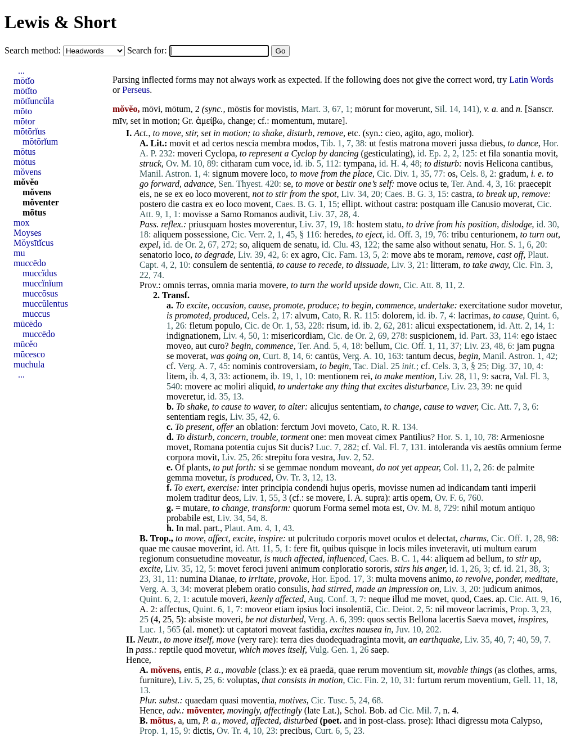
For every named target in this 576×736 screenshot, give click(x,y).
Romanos (260, 214)
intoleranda (448, 447)
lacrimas (473, 315)
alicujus (324, 406)
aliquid (261, 386)
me (164, 548)
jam (523, 346)
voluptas (242, 680)
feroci (252, 568)
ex (178, 194)
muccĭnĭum (42, 283)
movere (254, 173)
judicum (497, 589)
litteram (444, 265)
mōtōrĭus (30, 131)
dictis (203, 730)
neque (379, 599)
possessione (205, 234)
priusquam (207, 224)
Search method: (33, 50)
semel (359, 508)
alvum (306, 315)
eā (304, 670)
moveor (258, 609)
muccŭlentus (45, 303)
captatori (252, 629)
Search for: (148, 50)
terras (197, 285)
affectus (174, 609)
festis (388, 143)
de (288, 244)
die (173, 204)
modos (304, 143)
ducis (299, 447)
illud (400, 599)
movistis (281, 109)
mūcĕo (26, 344)
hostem (369, 224)
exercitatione (483, 305)
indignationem (192, 335)
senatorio (156, 254)
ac (218, 386)
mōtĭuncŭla (34, 101)
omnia (223, 285)
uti (477, 548)
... (21, 70)
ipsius (307, 609)
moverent (231, 194)
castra (461, 194)
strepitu (279, 457)
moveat (359, 437)
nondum (324, 467)
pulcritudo (316, 538)
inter (250, 487)
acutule (205, 599)
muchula (29, 364)
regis (216, 416)
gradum (512, 173)
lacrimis (491, 609)
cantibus (536, 163)
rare (266, 639)
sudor (518, 305)
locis (396, 548)
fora (302, 457)
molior (456, 133)
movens (413, 579)
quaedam (201, 700)
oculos (405, 538)
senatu (305, 244)
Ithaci (445, 720)
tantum (418, 356)
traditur (207, 497)
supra (375, 497)
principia (276, 487)
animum (305, 568)
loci (327, 609)
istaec (546, 335)
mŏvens (28, 172)
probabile (183, 518)
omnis (174, 285)
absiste (200, 619)
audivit (292, 214)
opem (421, 497)
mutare (329, 120)
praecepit (534, 184)
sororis (378, 568)
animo (440, 579)
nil (439, 609)
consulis (292, 589)
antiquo (521, 508)
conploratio (342, 568)
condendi (311, 487)
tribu (459, 234)
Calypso (525, 720)
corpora (180, 457)
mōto (23, 111)
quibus (334, 548)
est (397, 508)
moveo (178, 346)
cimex (386, 437)
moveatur (243, 558)
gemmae (292, 467)
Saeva (478, 619)
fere (301, 548)
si (262, 467)
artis (400, 497)
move (171, 133)
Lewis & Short (60, 22)
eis (145, 194)
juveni (277, 568)
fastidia (312, 629)
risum (336, 325)
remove (330, 133)
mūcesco (29, 354)
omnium (523, 447)
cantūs (326, 356)
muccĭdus (39, 273)
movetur (545, 305)
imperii (523, 487)
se (287, 184)
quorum (307, 508)
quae (148, 548)
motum (493, 508)
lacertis (452, 619)
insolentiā (353, 609)
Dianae (222, 579)
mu (19, 253)
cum (262, 163)
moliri (235, 386)
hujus (340, 487)
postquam (437, 204)
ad (205, 143)
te (443, 184)
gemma (179, 477)
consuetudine (199, 558)
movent (257, 204)
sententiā (256, 265)
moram (449, 254)
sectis (396, 619)
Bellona (423, 619)
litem (175, 376)
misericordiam (297, 335)
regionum (157, 558)
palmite (520, 467)
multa (386, 579)
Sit (283, 447)
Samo (230, 214)
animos (528, 589)
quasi (229, 700)
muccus (36, 313)
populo (227, 325)
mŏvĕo (26, 182)
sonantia (517, 153)
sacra (500, 376)
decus (443, 356)
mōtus (24, 151)
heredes (338, 234)
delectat (442, 538)
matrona (414, 143)
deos (231, 497)
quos (375, 619)
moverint (214, 548)
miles (417, 548)
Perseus (136, 90)
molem (178, 497)
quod (460, 599)
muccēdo (30, 263)
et (196, 143)
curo (216, 346)
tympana (359, 163)
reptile (170, 649)
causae (184, 548)
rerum (368, 670)
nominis (247, 366)
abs (419, 254)
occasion (228, 305)
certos (222, 143)
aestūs (495, 447)
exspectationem (466, 325)
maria (246, 285)
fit (314, 548)
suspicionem (432, 335)
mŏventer (40, 202)
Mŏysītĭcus (33, 243)
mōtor (24, 121)
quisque (363, 548)
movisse (197, 214)
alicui (425, 325)
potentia (240, 447)
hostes (240, 224)
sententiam (359, 406)
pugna (544, 346)
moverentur (274, 224)
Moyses (28, 232)
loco (278, 173)
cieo (392, 133)
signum (225, 173)
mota (381, 508)
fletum (201, 325)
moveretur (184, 396)
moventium (401, 670)
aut (201, 346)
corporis (351, 538)
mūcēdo (28, 324)
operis (363, 487)
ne (158, 194)
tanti (499, 487)
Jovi (318, 427)
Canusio (486, 204)
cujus (266, 447)
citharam (236, 163)
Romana (208, 447)
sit (429, 670)
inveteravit (448, 548)
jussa (468, 143)
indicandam (469, 487)
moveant (356, 467)
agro (309, 254)
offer (225, 427)
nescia (247, 143)
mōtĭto (25, 91)
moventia (257, 700)
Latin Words (531, 79)
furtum (429, 680)
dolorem (397, 315)
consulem (210, 265)
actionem (249, 376)
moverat (517, 204)
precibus (295, 730)
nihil (469, 508)
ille (463, 204)
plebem (239, 589)
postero (153, 204)
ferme (551, 447)
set (135, 120)
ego (527, 335)
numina (193, 579)
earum (525, 548)
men (336, 437)
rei (365, 376)
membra (275, 143)
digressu (473, 720)
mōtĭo (24, 81)
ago (433, 133)
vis (476, 447)
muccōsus (40, 293)
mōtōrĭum (40, 141)
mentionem (338, 376)
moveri (444, 143)
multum (498, 548)
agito (413, 133)
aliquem (167, 234)
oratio (265, 589)
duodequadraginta (348, 639)
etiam (284, 609)
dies (306, 639)
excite (196, 305)
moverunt (413, 109)
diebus (491, 143)
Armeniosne (522, 437)
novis (474, 163)
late (313, 710)
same (404, 244)
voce (280, 163)
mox (21, 222)
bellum (377, 346)
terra (289, 639)
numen (422, 487)
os (452, 173)
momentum (292, 120)
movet (177, 447)
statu (393, 224)
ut (372, 143)
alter (296, 406)
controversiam (290, 366)
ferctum (295, 427)
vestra (322, 457)
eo (189, 194)
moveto (342, 427)
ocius (428, 184)
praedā (322, 670)
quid (513, 386)
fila (494, 153)
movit (179, 143)
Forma (334, 508)
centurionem (493, 234)
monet (208, 629)
